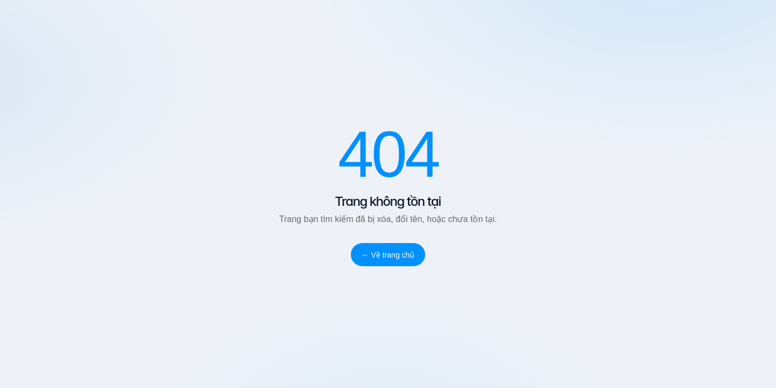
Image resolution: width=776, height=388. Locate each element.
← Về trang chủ (388, 255)
